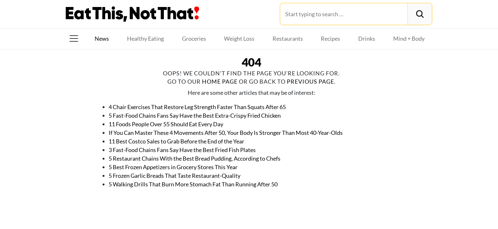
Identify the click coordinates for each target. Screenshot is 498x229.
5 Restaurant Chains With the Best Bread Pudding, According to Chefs (194, 158)
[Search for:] (343, 14)
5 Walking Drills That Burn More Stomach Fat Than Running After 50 (193, 184)
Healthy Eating (145, 38)
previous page (310, 81)
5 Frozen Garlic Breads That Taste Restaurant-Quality (174, 175)
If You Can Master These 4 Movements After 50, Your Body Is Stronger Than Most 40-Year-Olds (226, 132)
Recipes (330, 38)
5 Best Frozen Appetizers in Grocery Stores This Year (173, 166)
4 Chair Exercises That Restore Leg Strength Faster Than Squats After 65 (197, 106)
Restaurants (288, 38)
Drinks (366, 38)
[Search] (419, 14)
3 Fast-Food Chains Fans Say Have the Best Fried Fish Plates (182, 149)
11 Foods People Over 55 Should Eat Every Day (166, 124)
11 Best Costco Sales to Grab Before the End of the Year (176, 141)
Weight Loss (239, 38)
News (102, 38)
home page (220, 81)
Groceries (194, 38)
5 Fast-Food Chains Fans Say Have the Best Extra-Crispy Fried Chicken (195, 115)
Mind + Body (409, 38)
